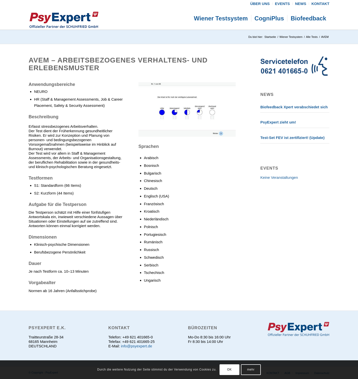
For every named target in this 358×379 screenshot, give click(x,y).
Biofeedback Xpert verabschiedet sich (294, 107)
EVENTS (269, 168)
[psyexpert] (64, 18)
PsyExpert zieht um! (278, 122)
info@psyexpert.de (136, 346)
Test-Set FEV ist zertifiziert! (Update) (292, 137)
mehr (251, 369)
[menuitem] (260, 3)
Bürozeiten (202, 327)
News (267, 94)
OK (229, 369)
